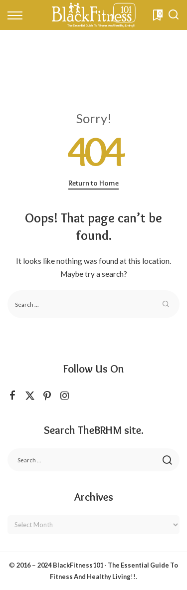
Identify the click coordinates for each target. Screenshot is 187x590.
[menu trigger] (17, 15)
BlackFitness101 (78, 565)
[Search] (174, 15)
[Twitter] (30, 395)
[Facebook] (12, 395)
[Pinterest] (47, 395)
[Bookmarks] (157, 15)
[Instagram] (65, 395)
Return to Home (93, 183)
